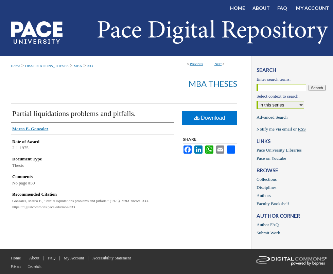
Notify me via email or (281, 129)
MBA (78, 66)
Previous (196, 64)
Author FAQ (268, 224)
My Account (74, 258)
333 (90, 66)
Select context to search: (278, 96)
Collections (267, 179)
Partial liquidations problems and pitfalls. (74, 113)
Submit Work (268, 232)
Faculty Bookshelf (273, 203)
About (34, 258)
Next (218, 64)
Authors (264, 195)
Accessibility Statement (111, 258)
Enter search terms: (274, 79)
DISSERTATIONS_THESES (47, 66)
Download (209, 118)
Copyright (35, 266)
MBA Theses (213, 84)
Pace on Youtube (271, 158)
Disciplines (267, 187)
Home (15, 66)
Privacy (16, 266)
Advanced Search (272, 117)
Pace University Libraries (279, 150)
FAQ (51, 258)
